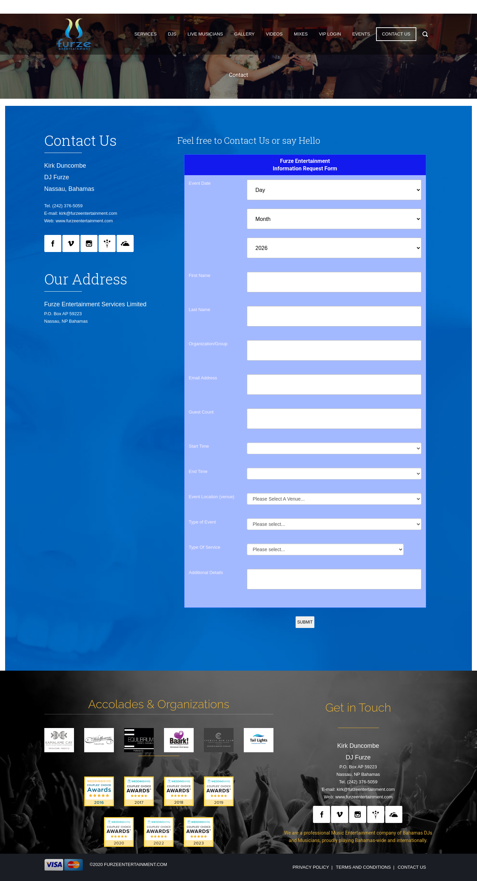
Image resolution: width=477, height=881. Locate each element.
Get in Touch (358, 707)
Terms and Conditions (363, 867)
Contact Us (412, 867)
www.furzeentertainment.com (84, 220)
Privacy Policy (311, 867)
